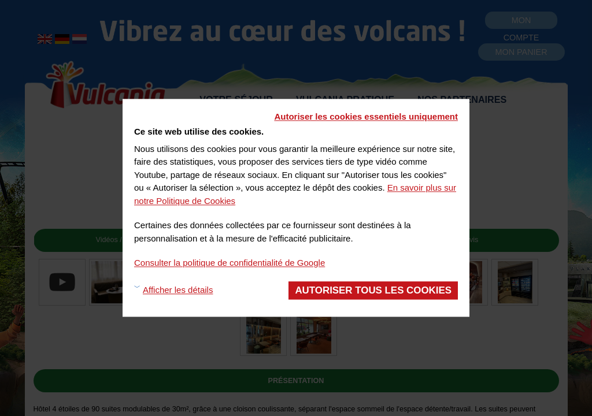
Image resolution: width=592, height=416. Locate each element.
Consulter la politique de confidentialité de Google (229, 263)
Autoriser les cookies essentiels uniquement (366, 116)
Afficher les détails (178, 290)
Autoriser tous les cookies (373, 290)
